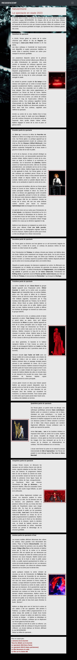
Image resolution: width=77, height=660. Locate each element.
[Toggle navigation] (72, 3)
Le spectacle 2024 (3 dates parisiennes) (25, 647)
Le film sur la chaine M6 (20, 651)
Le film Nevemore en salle (20, 649)
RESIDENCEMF (9, 3)
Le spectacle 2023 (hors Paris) (22, 645)
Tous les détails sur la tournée (22, 643)
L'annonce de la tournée (20, 641)
